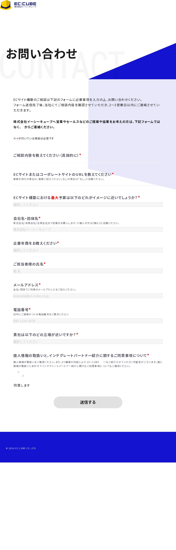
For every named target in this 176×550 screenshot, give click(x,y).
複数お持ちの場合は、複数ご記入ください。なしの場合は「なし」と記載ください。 (58, 206)
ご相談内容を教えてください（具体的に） (47, 155)
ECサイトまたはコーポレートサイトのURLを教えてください (63, 201)
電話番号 (22, 383)
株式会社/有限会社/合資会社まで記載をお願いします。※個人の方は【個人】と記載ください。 (66, 273)
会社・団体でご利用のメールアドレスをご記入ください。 (44, 357)
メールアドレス (27, 352)
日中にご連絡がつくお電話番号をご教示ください (41, 388)
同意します (25, 472)
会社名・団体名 (27, 268)
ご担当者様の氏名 (29, 326)
